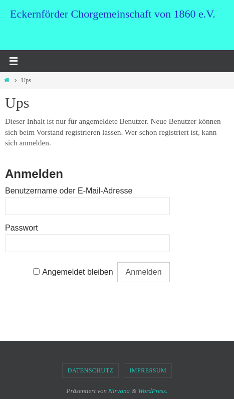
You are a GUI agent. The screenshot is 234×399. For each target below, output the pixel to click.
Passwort (21, 228)
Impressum (147, 370)
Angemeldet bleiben (77, 272)
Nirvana (119, 390)
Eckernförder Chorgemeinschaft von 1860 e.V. (112, 14)
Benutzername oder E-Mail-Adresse (68, 190)
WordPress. (153, 390)
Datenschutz (91, 370)
